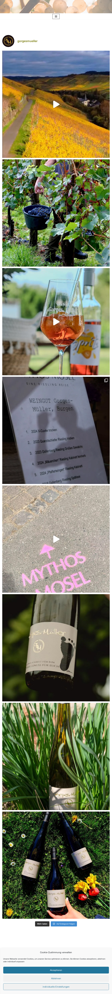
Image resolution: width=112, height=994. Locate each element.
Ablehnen (56, 978)
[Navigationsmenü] (56, 16)
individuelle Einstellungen (56, 986)
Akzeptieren (56, 970)
